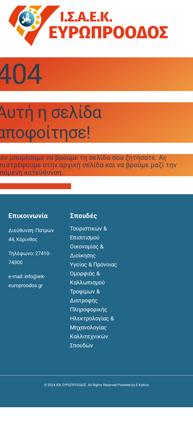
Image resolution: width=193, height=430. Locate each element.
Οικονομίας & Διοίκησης (86, 251)
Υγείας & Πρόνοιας (93, 264)
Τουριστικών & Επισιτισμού (88, 233)
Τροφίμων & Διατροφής (85, 296)
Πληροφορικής (88, 309)
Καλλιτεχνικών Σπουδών (89, 341)
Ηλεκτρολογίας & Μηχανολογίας (92, 323)
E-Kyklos (142, 385)
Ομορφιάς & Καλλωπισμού (87, 278)
